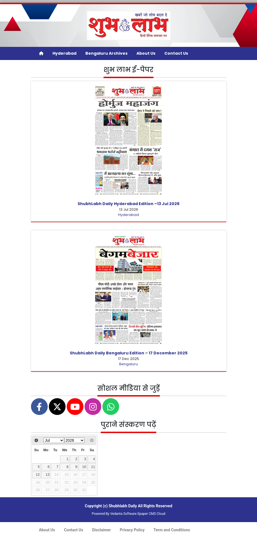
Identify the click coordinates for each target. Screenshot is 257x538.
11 (93, 467)
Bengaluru (128, 364)
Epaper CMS (147, 514)
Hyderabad (64, 53)
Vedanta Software (123, 514)
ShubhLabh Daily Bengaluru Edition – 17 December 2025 (129, 353)
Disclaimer (101, 530)
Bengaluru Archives (106, 53)
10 (84, 467)
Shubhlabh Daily (123, 506)
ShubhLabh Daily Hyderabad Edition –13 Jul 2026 (128, 203)
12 (38, 475)
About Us (145, 53)
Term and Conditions (171, 530)
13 (48, 475)
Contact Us (176, 53)
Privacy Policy (132, 530)
